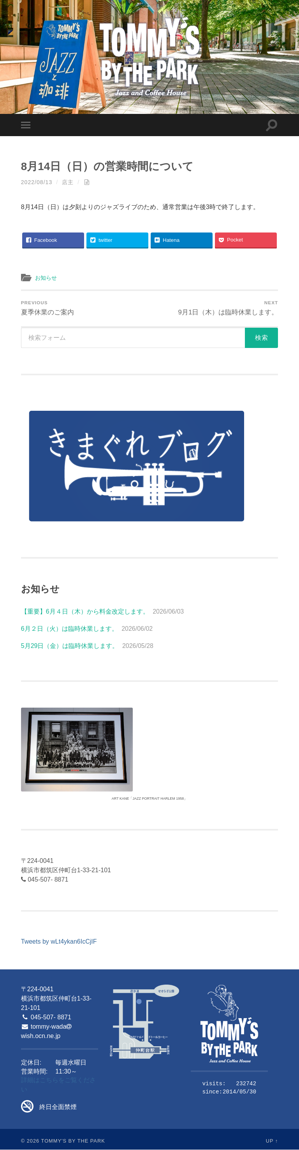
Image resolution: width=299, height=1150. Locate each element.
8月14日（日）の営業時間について (110, 166)
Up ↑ (272, 1141)
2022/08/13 (37, 182)
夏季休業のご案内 (47, 308)
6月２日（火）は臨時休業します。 (69, 629)
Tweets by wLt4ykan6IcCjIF (59, 942)
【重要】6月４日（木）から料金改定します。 (85, 612)
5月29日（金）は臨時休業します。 (70, 646)
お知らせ (46, 278)
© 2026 (30, 1141)
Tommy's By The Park (73, 1141)
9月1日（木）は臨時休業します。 (228, 308)
